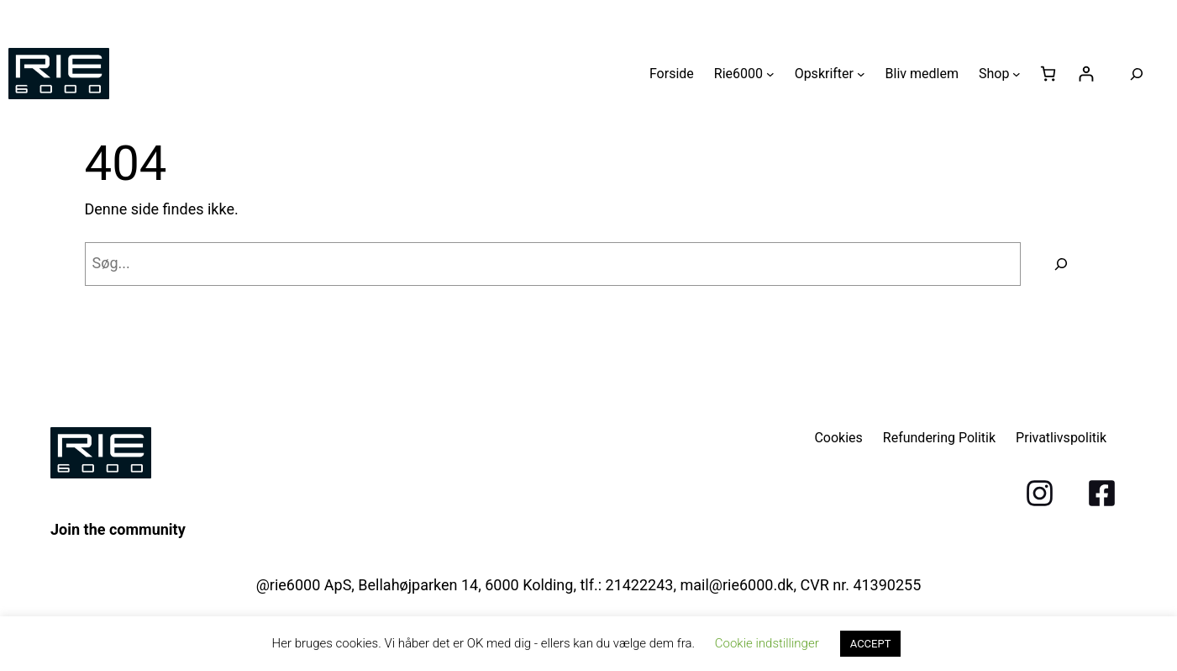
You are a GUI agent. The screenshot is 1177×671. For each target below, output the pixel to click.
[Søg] (1061, 264)
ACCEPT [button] (870, 643)
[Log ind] (1086, 73)
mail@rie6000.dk (736, 585)
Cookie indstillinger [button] (767, 643)
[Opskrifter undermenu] (861, 74)
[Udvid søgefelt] (1137, 74)
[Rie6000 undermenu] (770, 74)
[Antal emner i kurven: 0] (1048, 73)
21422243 (640, 585)
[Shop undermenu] (1016, 74)
